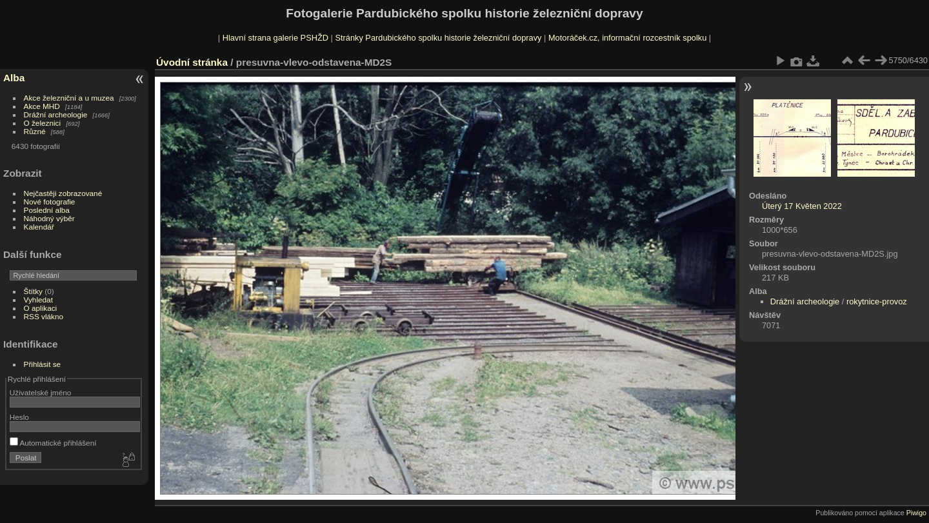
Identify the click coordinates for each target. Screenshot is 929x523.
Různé (35, 131)
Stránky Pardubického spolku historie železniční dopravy (438, 38)
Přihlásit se (42, 364)
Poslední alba (47, 210)
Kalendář (39, 226)
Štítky (33, 291)
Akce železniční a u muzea (69, 98)
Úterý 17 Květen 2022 (802, 206)
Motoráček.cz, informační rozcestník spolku (627, 38)
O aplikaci (40, 308)
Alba (14, 77)
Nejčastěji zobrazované (63, 193)
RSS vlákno (43, 316)
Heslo (19, 417)
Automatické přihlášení (53, 443)
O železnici (42, 123)
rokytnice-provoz (876, 301)
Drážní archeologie (56, 114)
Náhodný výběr (49, 218)
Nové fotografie (49, 201)
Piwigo (916, 513)
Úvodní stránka (192, 62)
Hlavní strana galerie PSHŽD (275, 38)
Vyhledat (38, 299)
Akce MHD (42, 106)
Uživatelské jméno (40, 392)
